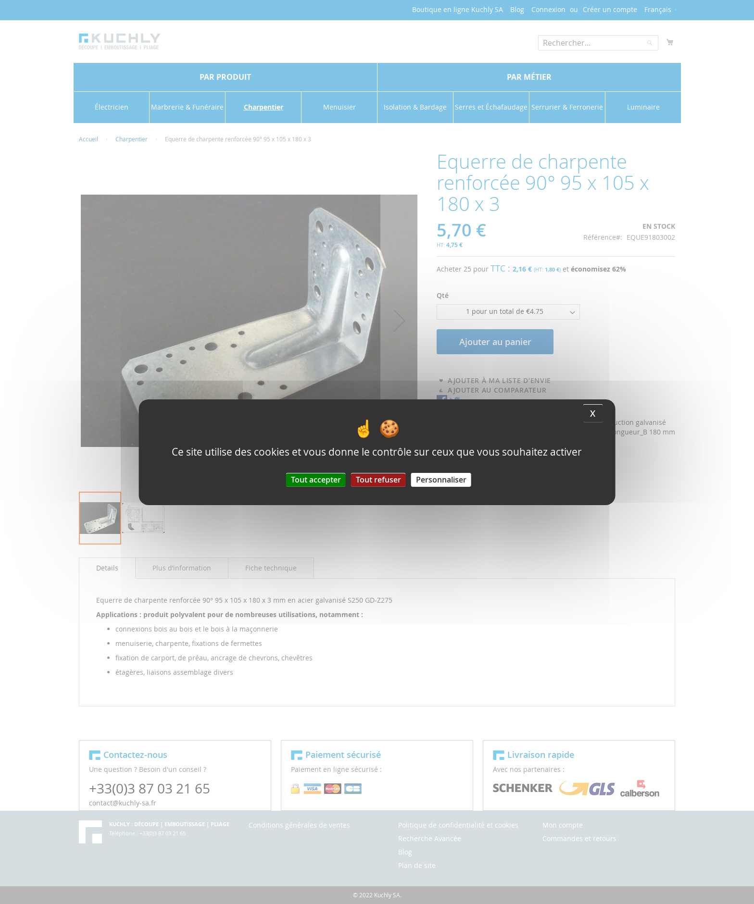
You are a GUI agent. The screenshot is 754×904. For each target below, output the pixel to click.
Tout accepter (316, 479)
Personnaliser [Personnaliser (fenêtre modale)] (441, 479)
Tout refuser (378, 479)
